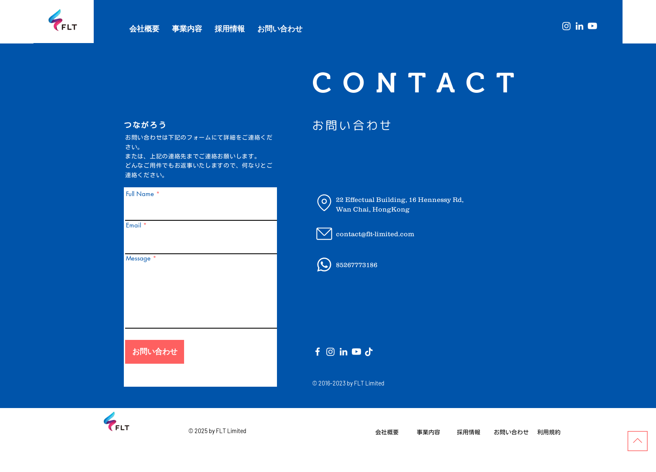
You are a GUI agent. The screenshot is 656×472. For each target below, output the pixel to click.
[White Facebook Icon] (317, 351)
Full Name (140, 194)
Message (138, 258)
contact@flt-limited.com (375, 233)
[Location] (324, 202)
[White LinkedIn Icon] (579, 25)
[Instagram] (566, 25)
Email (133, 225)
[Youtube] (592, 25)
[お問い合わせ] (154, 352)
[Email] (324, 233)
